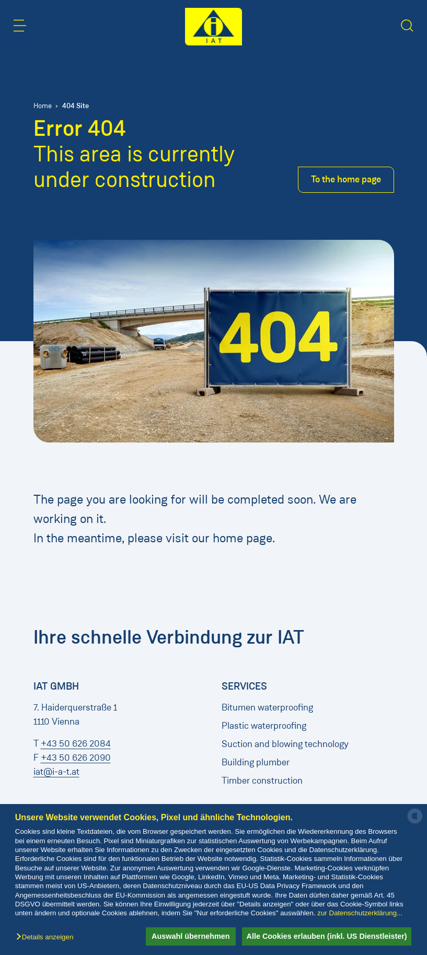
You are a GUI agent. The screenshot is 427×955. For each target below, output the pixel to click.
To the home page (346, 179)
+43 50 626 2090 (76, 757)
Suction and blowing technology (285, 744)
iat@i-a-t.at (56, 771)
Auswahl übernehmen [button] (185, 936)
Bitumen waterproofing (267, 707)
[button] (47, 937)
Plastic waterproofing (264, 725)
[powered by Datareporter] (415, 822)
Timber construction (262, 780)
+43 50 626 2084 (76, 743)
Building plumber (256, 762)
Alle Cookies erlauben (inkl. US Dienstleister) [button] (325, 936)
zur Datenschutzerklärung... (359, 913)
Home (42, 105)
